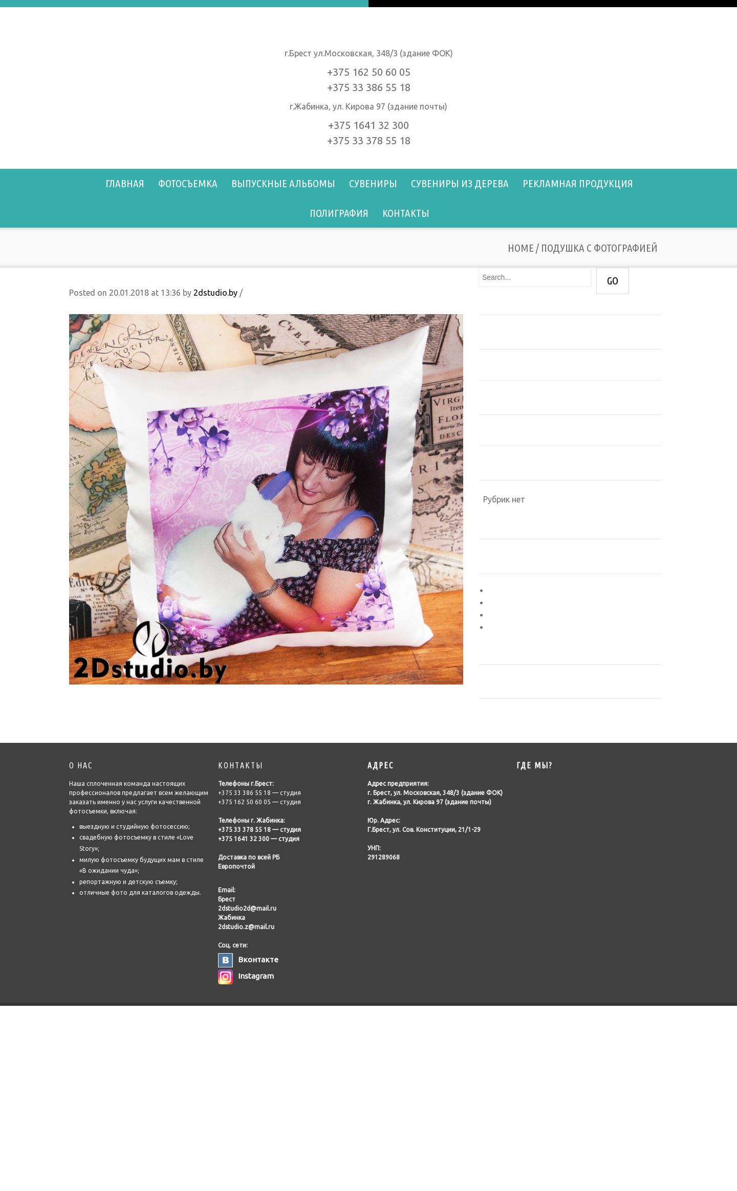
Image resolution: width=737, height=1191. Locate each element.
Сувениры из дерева (460, 183)
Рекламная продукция (578, 183)
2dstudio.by (215, 292)
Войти (501, 590)
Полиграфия (339, 213)
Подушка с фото (101, 695)
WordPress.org (516, 627)
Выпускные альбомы (283, 183)
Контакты (405, 213)
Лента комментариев (530, 615)
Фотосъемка (188, 183)
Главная (124, 183)
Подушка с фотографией (131, 277)
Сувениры (373, 183)
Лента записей (517, 602)
